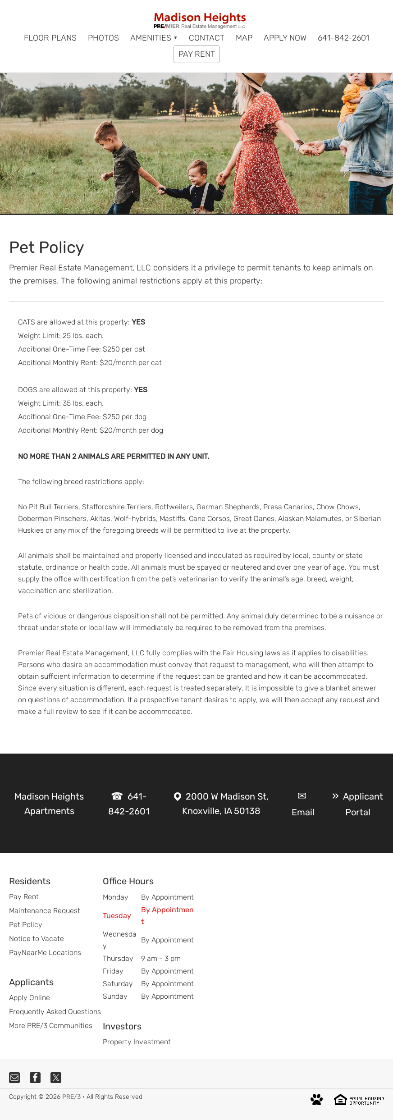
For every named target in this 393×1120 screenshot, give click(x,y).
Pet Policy (25, 924)
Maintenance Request (44, 910)
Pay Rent (24, 896)
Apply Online (29, 997)
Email (303, 812)
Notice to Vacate (36, 938)
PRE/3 (71, 1097)
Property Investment (137, 1042)
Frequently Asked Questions (55, 1011)
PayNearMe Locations (45, 952)
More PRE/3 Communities (50, 1025)
